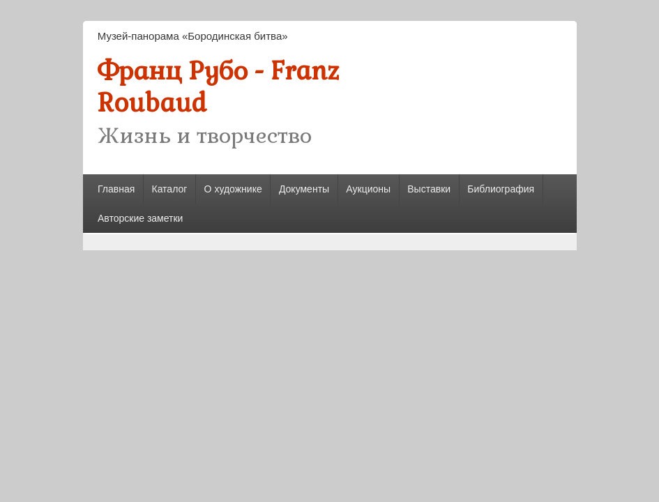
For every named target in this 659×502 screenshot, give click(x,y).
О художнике (233, 189)
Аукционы (368, 189)
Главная (116, 189)
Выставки (428, 189)
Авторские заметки (140, 218)
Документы (304, 189)
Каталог (169, 189)
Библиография (500, 189)
